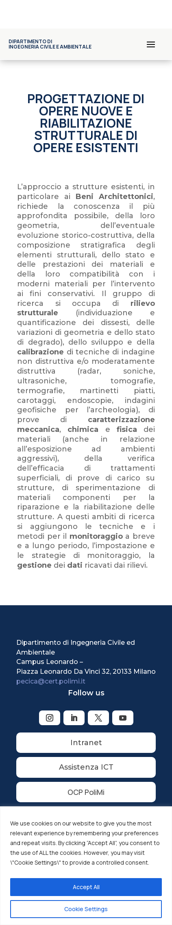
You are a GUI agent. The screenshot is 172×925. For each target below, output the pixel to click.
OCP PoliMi (86, 792)
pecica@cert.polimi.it (50, 681)
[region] (86, 865)
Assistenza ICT (86, 767)
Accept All (86, 887)
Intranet (86, 742)
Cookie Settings (86, 909)
